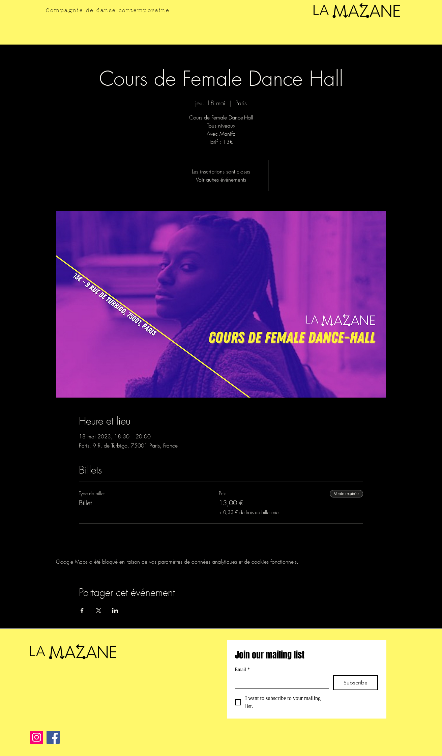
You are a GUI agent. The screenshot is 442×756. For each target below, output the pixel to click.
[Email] (280, 681)
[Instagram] (36, 737)
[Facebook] (53, 737)
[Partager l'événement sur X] (98, 610)
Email (242, 669)
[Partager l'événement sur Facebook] (82, 610)
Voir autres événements (221, 179)
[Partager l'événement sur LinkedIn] (115, 610)
